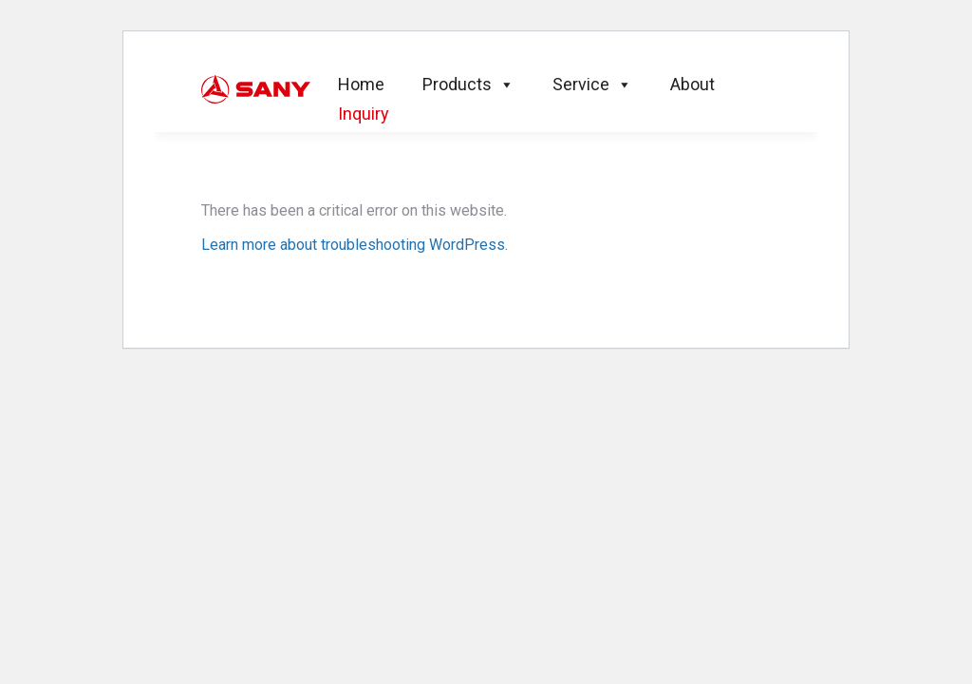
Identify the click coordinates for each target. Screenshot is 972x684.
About (692, 84)
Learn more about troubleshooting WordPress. (354, 245)
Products (468, 84)
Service (592, 84)
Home (361, 84)
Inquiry (363, 114)
